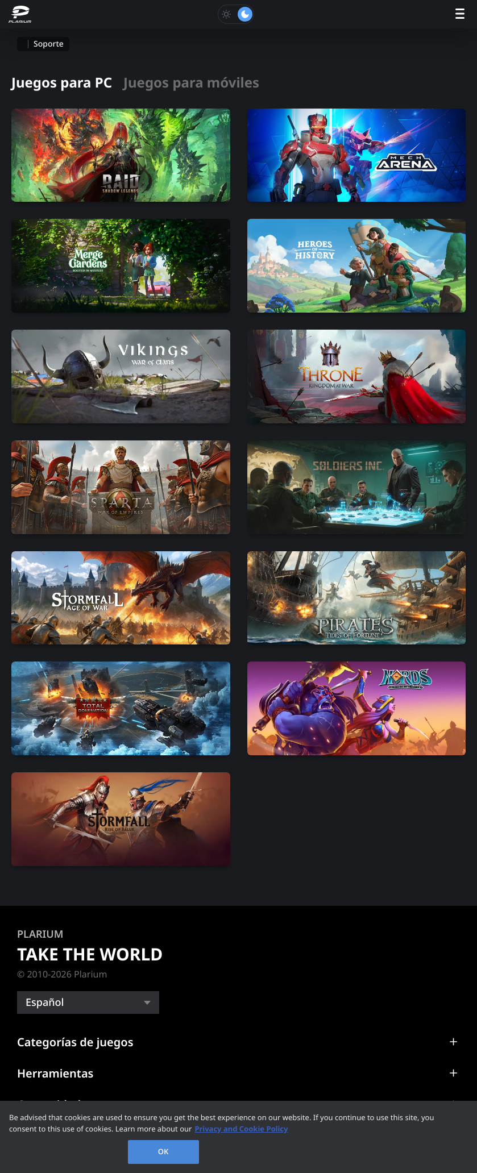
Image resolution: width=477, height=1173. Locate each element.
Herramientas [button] (55, 1073)
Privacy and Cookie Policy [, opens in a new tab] (241, 1129)
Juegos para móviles (191, 82)
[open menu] (459, 14)
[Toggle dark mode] (236, 14)
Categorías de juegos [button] (75, 1042)
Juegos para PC (61, 82)
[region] (238, 1137)
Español (45, 1002)
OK (163, 1151)
